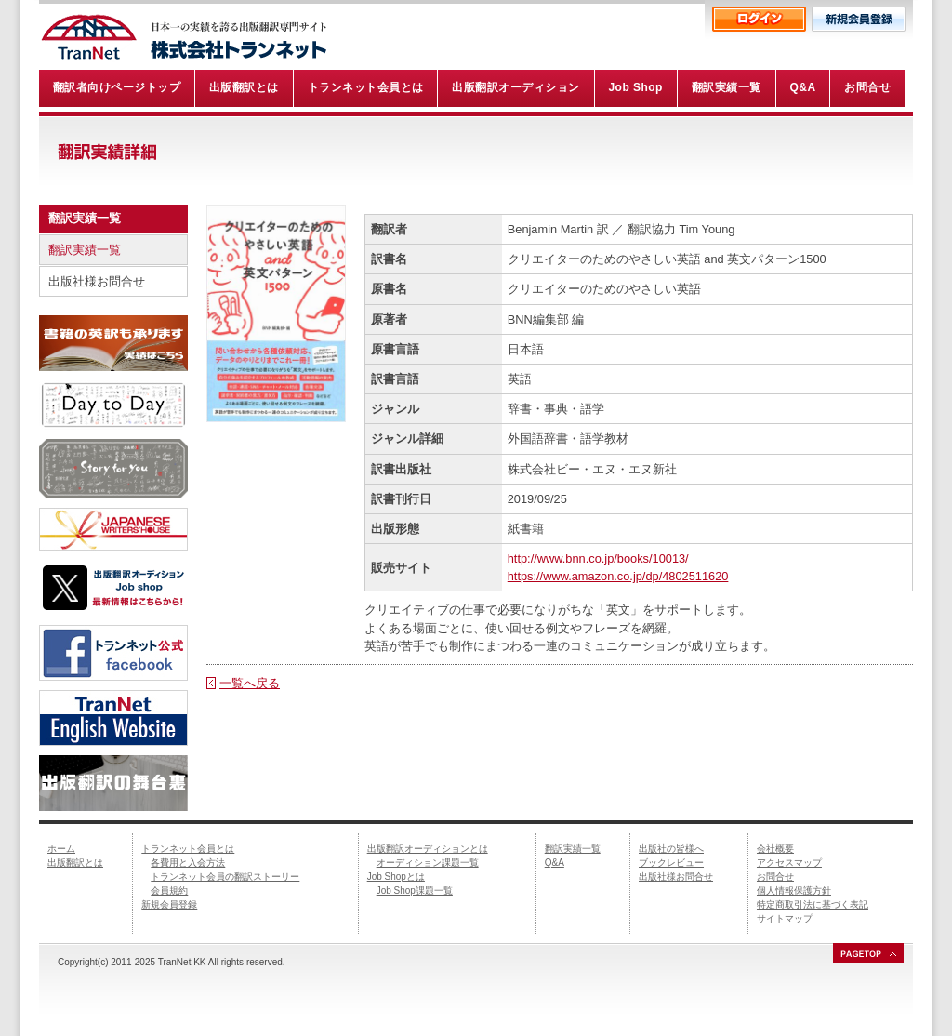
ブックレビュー (671, 862)
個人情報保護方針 (794, 890)
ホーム (61, 848)
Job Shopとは (396, 876)
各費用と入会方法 (188, 862)
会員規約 (169, 890)
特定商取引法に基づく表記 (812, 904)
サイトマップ (785, 918)
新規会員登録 (169, 904)
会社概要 (775, 848)
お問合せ (775, 876)
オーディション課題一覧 (428, 862)
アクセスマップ (789, 862)
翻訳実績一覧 (84, 250)
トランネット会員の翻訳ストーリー (225, 876)
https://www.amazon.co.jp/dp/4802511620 (618, 576)
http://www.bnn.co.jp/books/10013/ (598, 558)
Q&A (554, 862)
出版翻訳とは (75, 862)
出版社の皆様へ (671, 848)
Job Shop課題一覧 (415, 890)
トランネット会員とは (187, 848)
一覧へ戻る (249, 683)
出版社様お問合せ (96, 281)
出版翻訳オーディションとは (427, 848)
